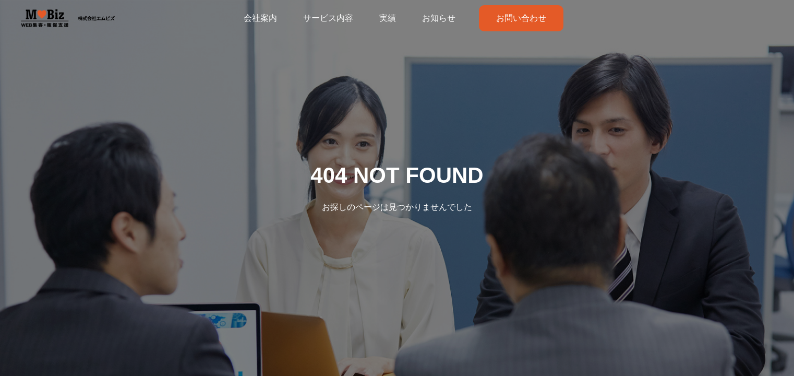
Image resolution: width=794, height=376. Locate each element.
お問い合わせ (521, 18)
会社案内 (260, 18)
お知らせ (438, 18)
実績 (387, 18)
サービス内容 (328, 18)
